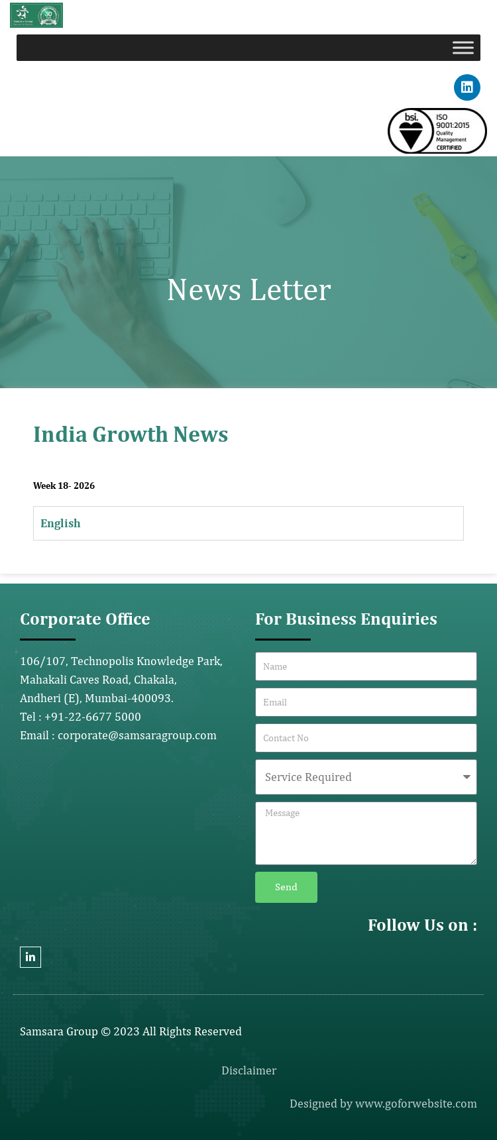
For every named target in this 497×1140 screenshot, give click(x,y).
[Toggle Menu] (463, 47)
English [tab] (60, 523)
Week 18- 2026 (64, 485)
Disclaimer (248, 1070)
